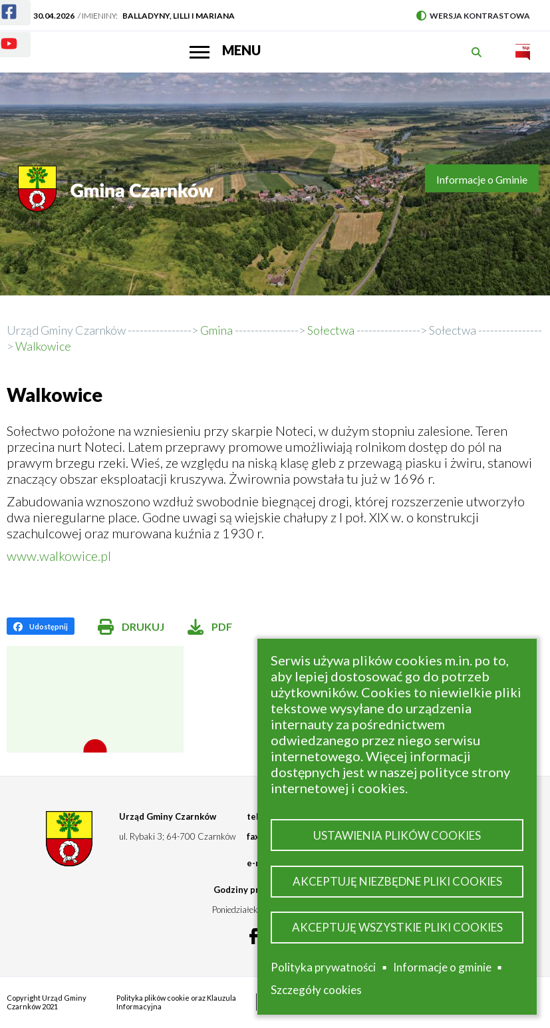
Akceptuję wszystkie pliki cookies (397, 927)
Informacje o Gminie (481, 180)
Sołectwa (452, 330)
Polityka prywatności (323, 967)
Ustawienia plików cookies (397, 835)
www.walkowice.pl (59, 556)
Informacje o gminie (442, 967)
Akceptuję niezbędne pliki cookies (397, 881)
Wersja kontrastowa (473, 16)
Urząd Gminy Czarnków (66, 330)
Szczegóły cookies (316, 990)
